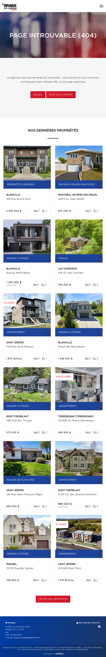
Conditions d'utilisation (54, 649)
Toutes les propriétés (53, 599)
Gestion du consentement (77, 649)
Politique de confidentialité (30, 649)
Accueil (38, 95)
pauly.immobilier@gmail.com (27, 638)
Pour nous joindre (61, 95)
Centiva (58, 654)
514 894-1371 (16, 635)
